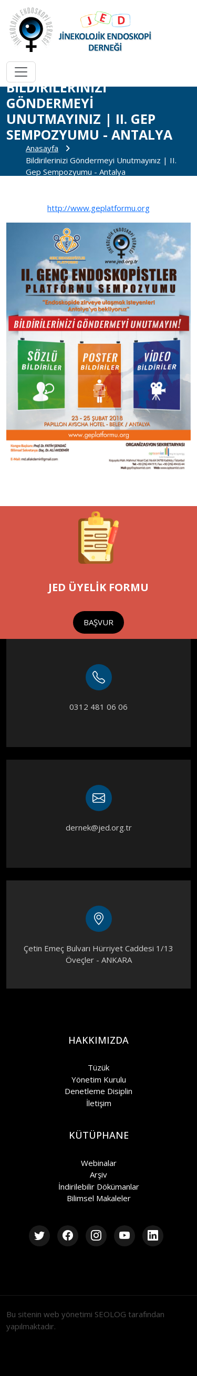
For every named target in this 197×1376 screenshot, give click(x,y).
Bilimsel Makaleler (99, 1198)
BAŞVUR (98, 622)
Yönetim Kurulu (98, 1079)
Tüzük (98, 1067)
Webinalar (99, 1163)
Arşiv (98, 1174)
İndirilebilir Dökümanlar (98, 1186)
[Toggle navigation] (21, 71)
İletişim (98, 1103)
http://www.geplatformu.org (98, 208)
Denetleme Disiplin (98, 1091)
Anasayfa (42, 148)
